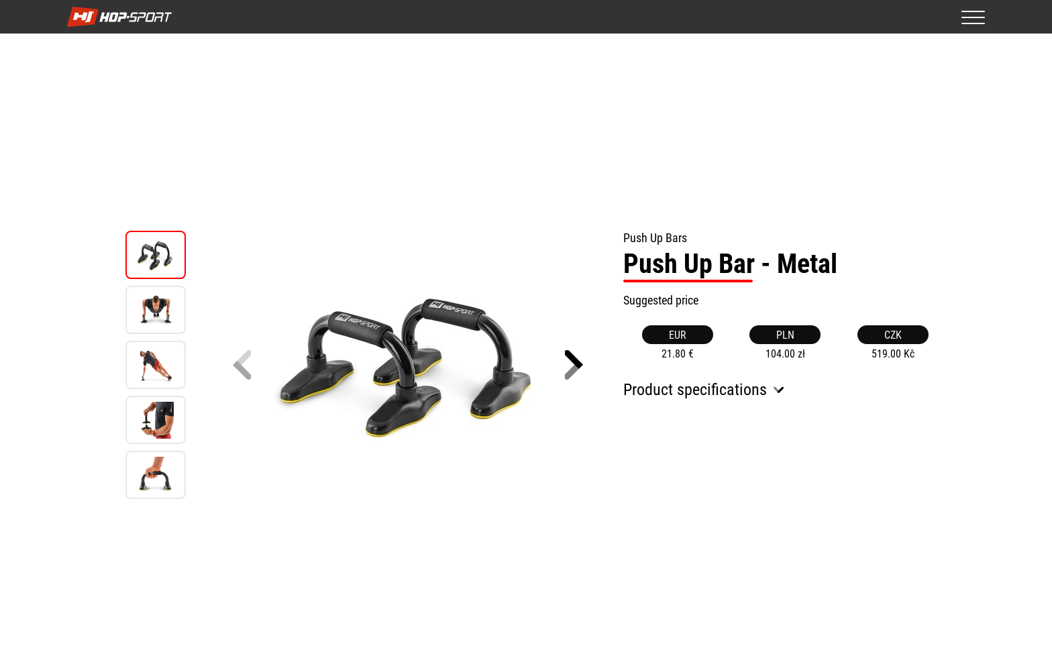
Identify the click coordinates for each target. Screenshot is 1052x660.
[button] (574, 365)
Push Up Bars (655, 238)
